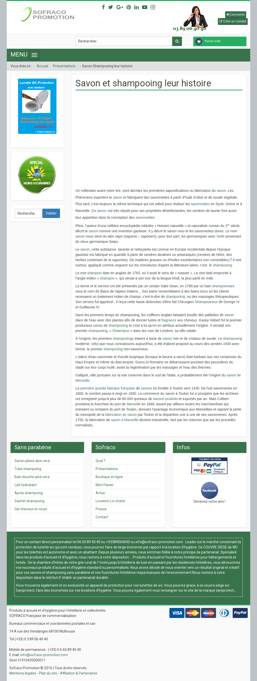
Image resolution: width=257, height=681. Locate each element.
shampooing (222, 265)
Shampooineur (206, 302)
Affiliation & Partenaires (78, 673)
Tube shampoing (28, 469)
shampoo (94, 273)
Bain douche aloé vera (32, 477)
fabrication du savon (121, 415)
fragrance (168, 320)
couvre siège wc (216, 585)
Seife (220, 236)
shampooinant (223, 286)
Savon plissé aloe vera (32, 461)
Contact (102, 517)
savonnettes (200, 204)
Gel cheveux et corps (31, 509)
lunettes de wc (151, 585)
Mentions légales (22, 673)
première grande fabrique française (107, 388)
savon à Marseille (124, 420)
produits (171, 399)
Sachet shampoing (29, 501)
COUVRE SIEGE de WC (220, 547)
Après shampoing (29, 493)
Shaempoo (121, 331)
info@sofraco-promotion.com (159, 542)
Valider (51, 213)
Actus (100, 493)
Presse (101, 509)
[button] (235, 14)
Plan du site (48, 673)
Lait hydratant (26, 485)
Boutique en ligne (109, 477)
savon (221, 191)
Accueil (42, 66)
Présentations (64, 66)
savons (146, 388)
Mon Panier (105, 485)
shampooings (123, 338)
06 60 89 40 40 (88, 542)
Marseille (133, 404)
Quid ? (100, 461)
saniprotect (225, 590)
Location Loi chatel (110, 501)
